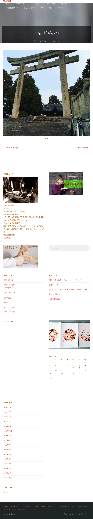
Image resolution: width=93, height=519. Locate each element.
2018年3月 (7, 464)
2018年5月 (7, 454)
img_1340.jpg (42, 41)
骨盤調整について (11, 292)
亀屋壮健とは (8, 280)
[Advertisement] (23, 375)
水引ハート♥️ (53, 285)
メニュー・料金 (9, 307)
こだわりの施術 (9, 285)
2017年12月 (7, 478)
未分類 (5, 492)
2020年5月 (7, 412)
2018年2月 (7, 468)
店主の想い (7, 238)
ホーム (5, 507)
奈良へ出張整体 (54, 294)
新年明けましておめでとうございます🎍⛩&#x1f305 (68, 289)
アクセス (6, 302)
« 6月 (51, 378)
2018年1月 (7, 473)
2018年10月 (7, 440)
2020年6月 (7, 407)
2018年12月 (7, 431)
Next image (84, 148)
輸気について (10, 288)
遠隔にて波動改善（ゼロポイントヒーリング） (65, 280)
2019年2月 (7, 421)
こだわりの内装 (9, 312)
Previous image (10, 148)
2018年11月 (7, 435)
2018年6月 (7, 450)
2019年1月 (7, 426)
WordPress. (85, 514)
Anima (76, 514)
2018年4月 (7, 459)
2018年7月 (7, 445)
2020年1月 (7, 417)
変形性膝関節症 (54, 299)
